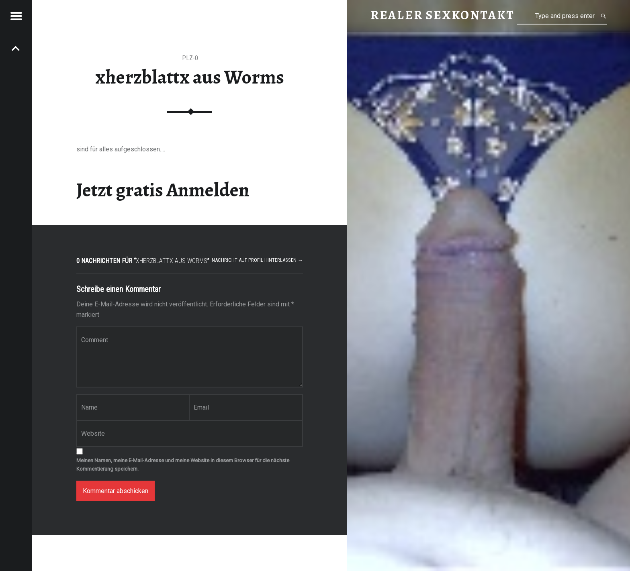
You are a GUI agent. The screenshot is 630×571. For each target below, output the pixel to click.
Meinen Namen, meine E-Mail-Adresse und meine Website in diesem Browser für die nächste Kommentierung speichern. (182, 464)
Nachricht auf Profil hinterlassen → (257, 260)
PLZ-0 (190, 58)
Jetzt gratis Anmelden (163, 190)
